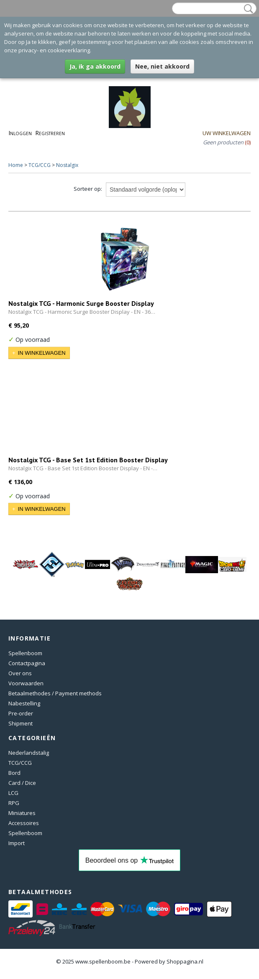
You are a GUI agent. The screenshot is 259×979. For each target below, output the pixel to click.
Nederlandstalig (28, 752)
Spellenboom (25, 653)
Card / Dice (22, 783)
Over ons (20, 673)
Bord (14, 773)
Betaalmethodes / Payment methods (55, 693)
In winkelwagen (42, 353)
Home (15, 165)
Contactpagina (26, 663)
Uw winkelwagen (227, 133)
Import (16, 843)
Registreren (50, 133)
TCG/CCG (39, 165)
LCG (13, 793)
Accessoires (23, 823)
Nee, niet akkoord (162, 66)
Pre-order (20, 713)
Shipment (20, 723)
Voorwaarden (26, 683)
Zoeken (247, 9)
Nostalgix (67, 165)
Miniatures (22, 813)
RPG (13, 803)
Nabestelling (24, 703)
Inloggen (20, 133)
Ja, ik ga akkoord (95, 66)
